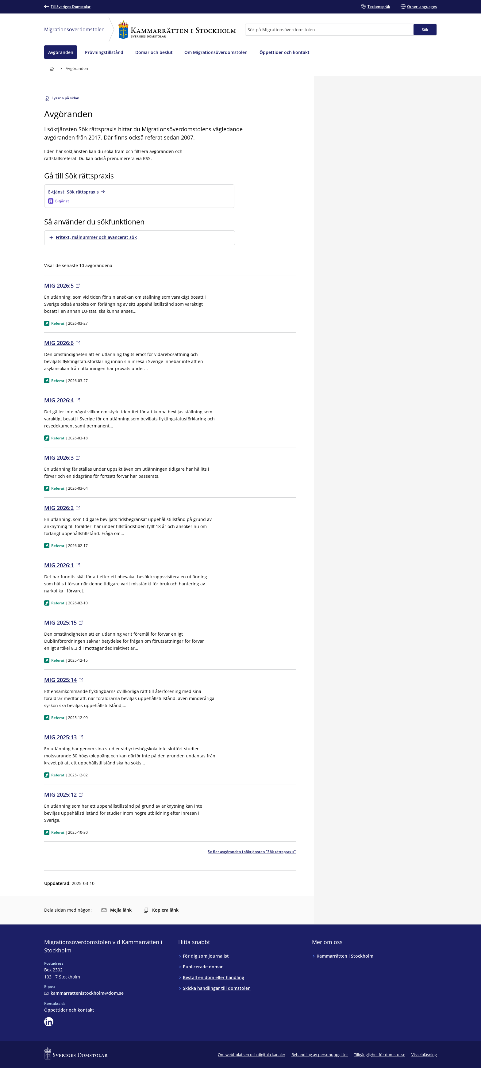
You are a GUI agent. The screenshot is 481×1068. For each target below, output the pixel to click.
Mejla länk (117, 910)
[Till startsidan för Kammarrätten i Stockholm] (51, 68)
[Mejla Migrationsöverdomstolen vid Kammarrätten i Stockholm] (84, 993)
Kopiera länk (161, 910)
